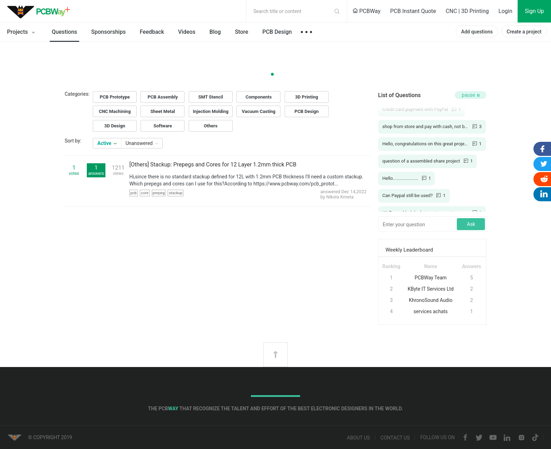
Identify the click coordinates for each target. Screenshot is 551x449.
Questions (64, 32)
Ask (471, 224)
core (145, 193)
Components (259, 97)
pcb (133, 193)
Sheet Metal (162, 111)
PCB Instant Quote (413, 11)
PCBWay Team (431, 277)
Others (211, 125)
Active (107, 143)
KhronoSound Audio (430, 300)
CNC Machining (115, 111)
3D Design (114, 125)
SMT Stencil (210, 97)
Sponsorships (108, 32)
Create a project (524, 31)
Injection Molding (211, 111)
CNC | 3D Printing (467, 11)
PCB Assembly (163, 97)
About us (358, 438)
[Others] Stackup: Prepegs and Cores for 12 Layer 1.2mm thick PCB (213, 164)
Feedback (152, 32)
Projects (22, 32)
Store (241, 32)
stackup (175, 193)
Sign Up (534, 11)
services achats (431, 311)
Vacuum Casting (259, 111)
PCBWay (366, 11)
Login (505, 11)
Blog (215, 32)
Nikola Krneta (340, 197)
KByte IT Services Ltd (431, 289)
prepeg (159, 193)
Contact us (395, 438)
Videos (186, 32)
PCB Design (277, 32)
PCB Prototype (115, 97)
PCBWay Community (40, 11)
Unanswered (141, 143)
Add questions (477, 31)
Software (163, 125)
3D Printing (306, 97)
